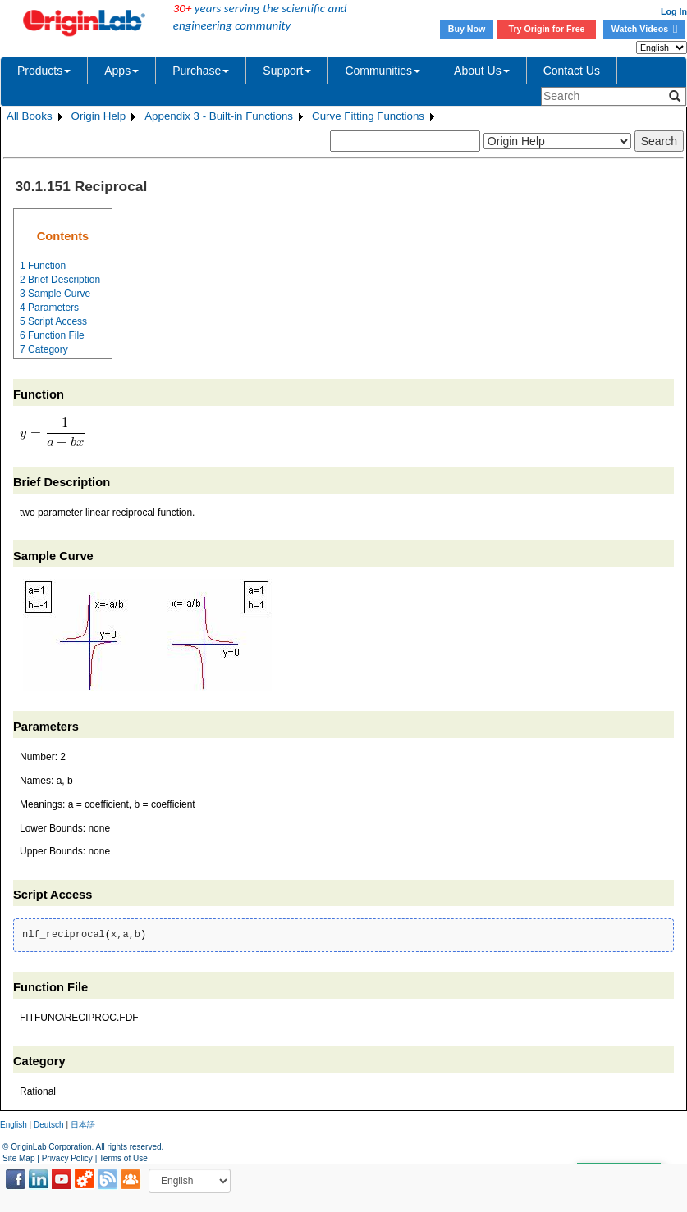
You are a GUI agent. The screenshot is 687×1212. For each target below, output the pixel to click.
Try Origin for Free (547, 29)
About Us (482, 70)
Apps (121, 70)
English (13, 1124)
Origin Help (98, 116)
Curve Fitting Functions (368, 116)
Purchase (200, 70)
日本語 (83, 1124)
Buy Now (467, 29)
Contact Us (571, 70)
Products (44, 70)
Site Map (18, 1158)
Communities (382, 70)
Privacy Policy (67, 1158)
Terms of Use (123, 1158)
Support (287, 70)
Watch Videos (644, 29)
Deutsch (49, 1124)
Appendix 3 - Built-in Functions (218, 116)
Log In (674, 11)
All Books (30, 116)
